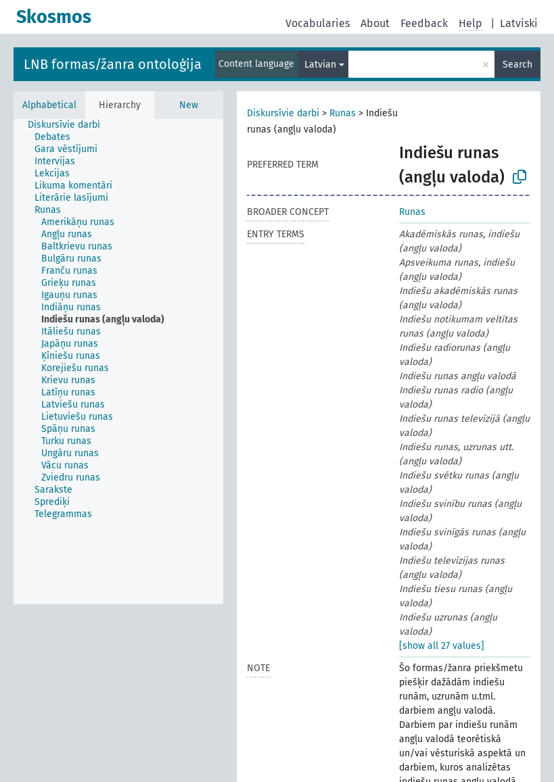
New (188, 105)
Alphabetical (49, 105)
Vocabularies (317, 23)
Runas (342, 113)
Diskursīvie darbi (283, 113)
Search (517, 64)
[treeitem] (69, 125)
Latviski (519, 23)
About (375, 23)
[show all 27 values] (441, 646)
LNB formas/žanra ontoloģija (113, 64)
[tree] (118, 361)
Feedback (424, 23)
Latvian (320, 64)
